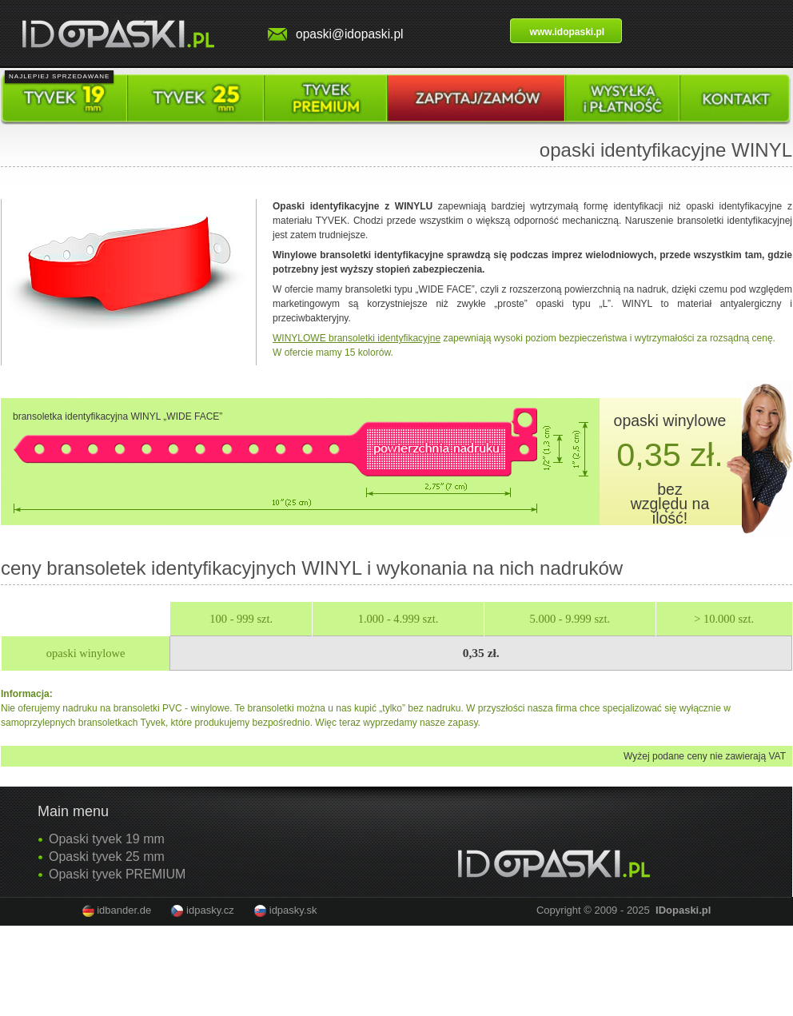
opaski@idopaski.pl (350, 34)
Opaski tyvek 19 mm (107, 839)
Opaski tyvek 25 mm (107, 856)
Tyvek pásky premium (325, 99)
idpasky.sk (293, 910)
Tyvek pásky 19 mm (64, 99)
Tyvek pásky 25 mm (195, 99)
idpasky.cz (210, 910)
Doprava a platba (622, 99)
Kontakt (735, 99)
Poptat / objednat (476, 99)
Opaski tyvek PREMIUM (117, 874)
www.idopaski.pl (567, 32)
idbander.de (124, 910)
